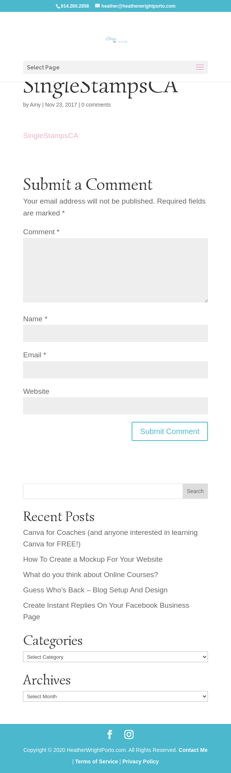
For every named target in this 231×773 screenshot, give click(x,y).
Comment (41, 232)
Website (36, 391)
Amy (35, 105)
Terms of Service (96, 761)
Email (34, 355)
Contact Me (193, 750)
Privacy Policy (140, 761)
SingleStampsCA (50, 136)
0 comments (96, 105)
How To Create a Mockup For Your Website (93, 559)
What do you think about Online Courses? (90, 575)
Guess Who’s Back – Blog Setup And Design (95, 590)
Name (35, 319)
